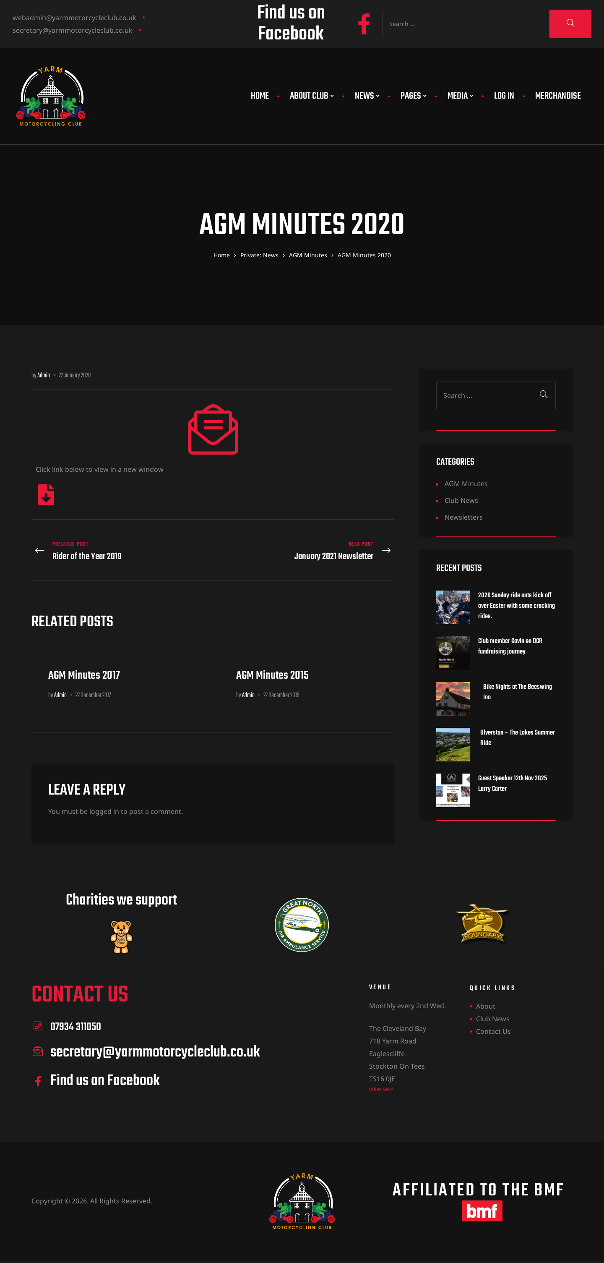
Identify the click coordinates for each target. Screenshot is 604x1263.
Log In (504, 96)
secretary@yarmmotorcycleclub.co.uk (73, 30)
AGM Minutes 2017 (84, 671)
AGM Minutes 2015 (272, 671)
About (485, 1001)
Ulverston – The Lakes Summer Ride (517, 738)
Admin (43, 375)
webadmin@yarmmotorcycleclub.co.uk (74, 17)
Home (260, 96)
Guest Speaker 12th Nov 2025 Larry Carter (512, 784)
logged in (104, 806)
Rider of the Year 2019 (120, 548)
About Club (312, 96)
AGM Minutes (466, 483)
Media (460, 96)
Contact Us (493, 1026)
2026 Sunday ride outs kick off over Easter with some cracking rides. (516, 606)
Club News (461, 500)
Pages (414, 96)
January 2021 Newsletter (306, 548)
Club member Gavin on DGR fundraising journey (510, 646)
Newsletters (464, 517)
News (367, 96)
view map (381, 1084)
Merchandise (558, 96)
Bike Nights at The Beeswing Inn (517, 692)
